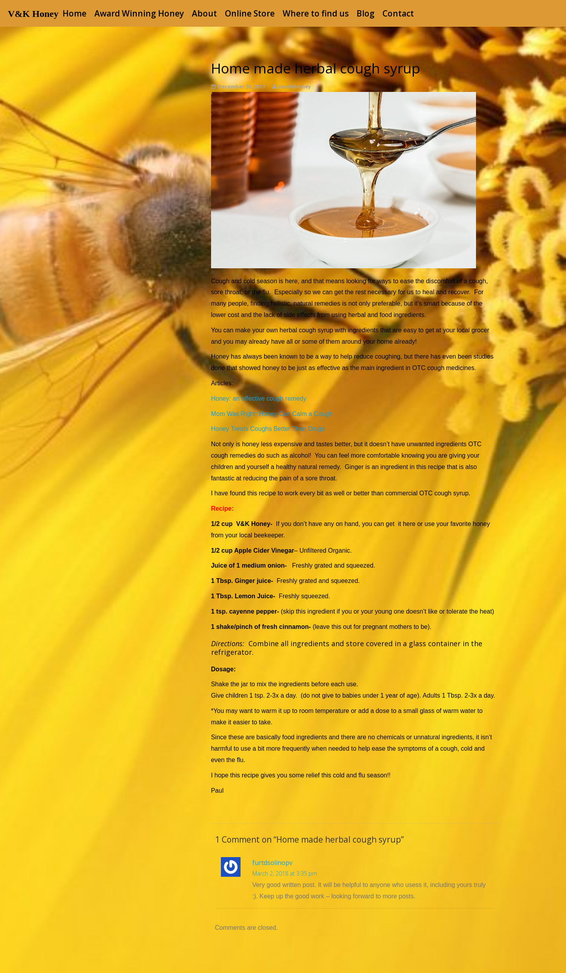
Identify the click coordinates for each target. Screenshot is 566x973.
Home (74, 13)
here (409, 523)
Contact (398, 13)
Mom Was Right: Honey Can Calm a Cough (272, 413)
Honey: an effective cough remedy (259, 398)
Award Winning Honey (139, 13)
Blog (366, 13)
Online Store (250, 13)
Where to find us (316, 13)
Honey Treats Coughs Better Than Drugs (268, 428)
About (204, 13)
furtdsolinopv (272, 862)
